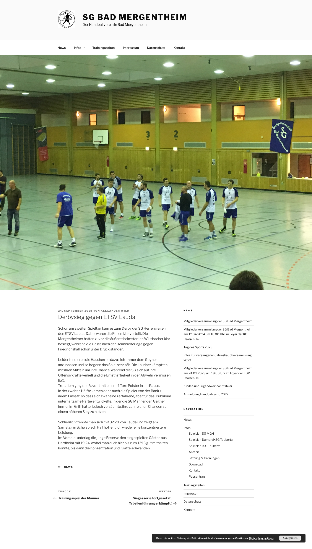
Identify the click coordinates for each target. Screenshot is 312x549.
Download (196, 464)
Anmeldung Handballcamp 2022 (206, 394)
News (62, 47)
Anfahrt (194, 452)
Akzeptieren (290, 538)
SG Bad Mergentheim (135, 17)
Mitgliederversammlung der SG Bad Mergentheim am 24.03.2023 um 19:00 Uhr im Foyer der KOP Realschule (218, 373)
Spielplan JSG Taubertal (205, 446)
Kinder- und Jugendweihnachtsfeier (208, 386)
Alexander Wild (115, 310)
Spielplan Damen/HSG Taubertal (211, 439)
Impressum (131, 47)
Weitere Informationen (261, 538)
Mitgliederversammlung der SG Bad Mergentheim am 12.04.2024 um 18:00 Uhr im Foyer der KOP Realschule (218, 334)
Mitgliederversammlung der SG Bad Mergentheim (218, 321)
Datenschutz (156, 47)
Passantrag (197, 476)
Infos (79, 47)
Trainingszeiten (103, 47)
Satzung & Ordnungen (204, 458)
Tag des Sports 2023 (198, 347)
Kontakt (179, 47)
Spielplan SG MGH (201, 433)
